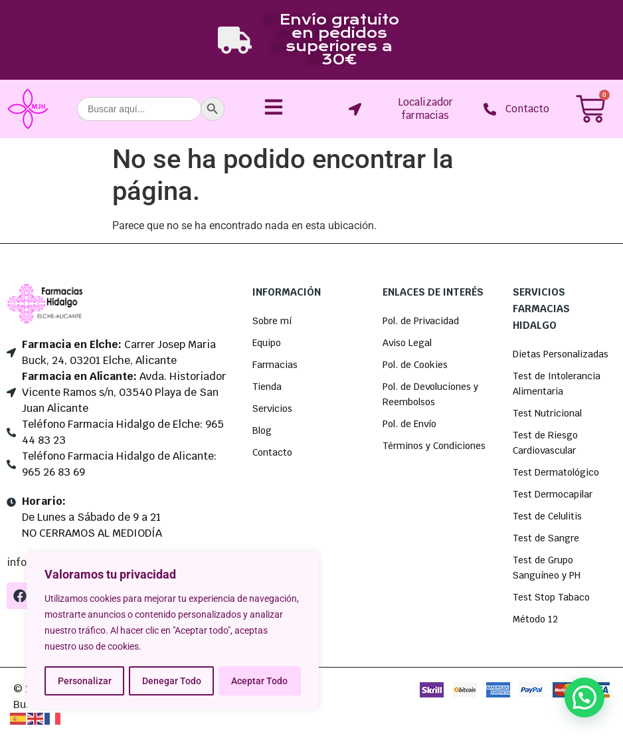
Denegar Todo (171, 681)
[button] (584, 697)
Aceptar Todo (260, 681)
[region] (173, 631)
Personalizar (84, 681)
